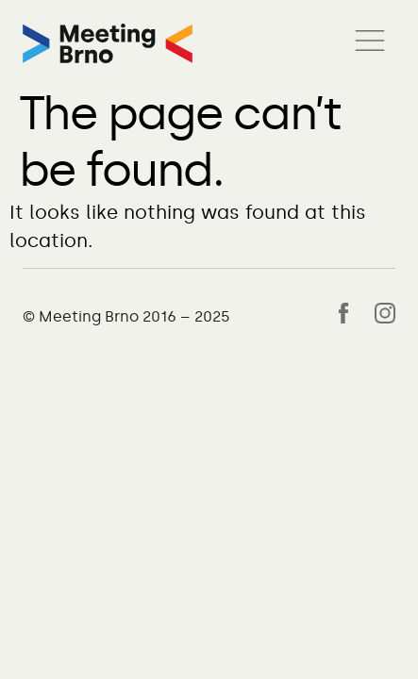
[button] (369, 43)
